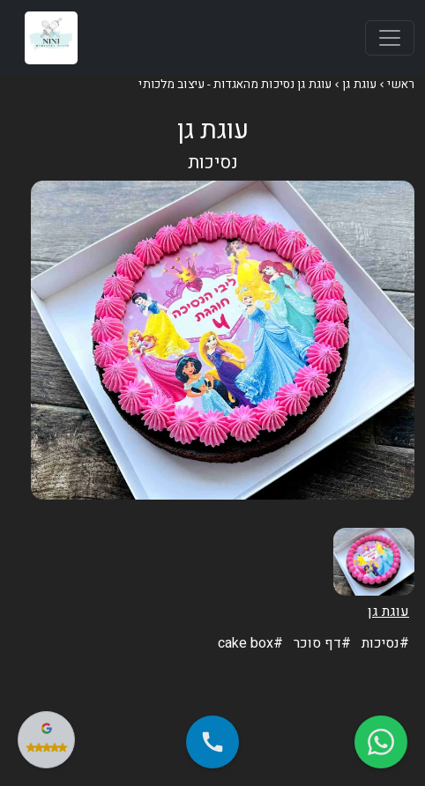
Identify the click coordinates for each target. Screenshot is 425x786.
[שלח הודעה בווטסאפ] (380, 742)
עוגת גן (359, 84)
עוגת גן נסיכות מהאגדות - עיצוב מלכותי (235, 84)
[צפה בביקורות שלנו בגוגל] (46, 739)
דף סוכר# (322, 643)
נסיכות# (385, 643)
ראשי (400, 84)
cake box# (250, 643)
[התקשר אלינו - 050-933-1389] (212, 742)
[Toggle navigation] (389, 38)
